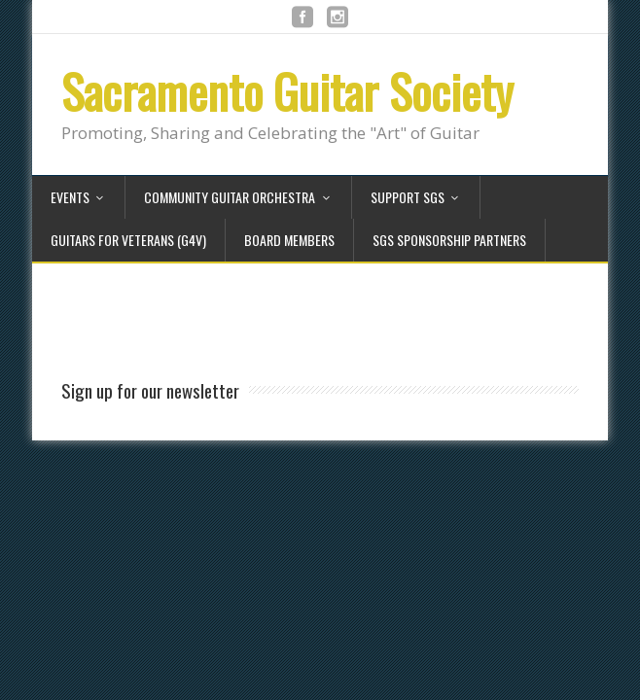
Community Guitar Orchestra (229, 197)
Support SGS (407, 197)
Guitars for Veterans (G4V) (128, 239)
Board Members (289, 239)
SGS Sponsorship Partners (449, 239)
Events (70, 197)
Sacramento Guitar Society (287, 90)
